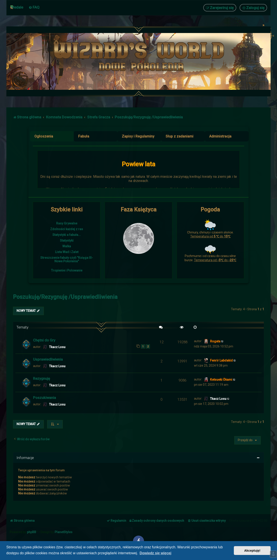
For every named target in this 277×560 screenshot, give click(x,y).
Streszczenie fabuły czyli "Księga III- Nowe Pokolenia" (66, 259)
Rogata (215, 341)
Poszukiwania (44, 397)
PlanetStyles (63, 532)
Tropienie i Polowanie (66, 270)
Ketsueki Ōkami (221, 379)
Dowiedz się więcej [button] (155, 553)
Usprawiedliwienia (48, 359)
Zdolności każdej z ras (66, 229)
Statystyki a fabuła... (66, 235)
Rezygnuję (41, 378)
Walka (66, 246)
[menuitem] (34, 7)
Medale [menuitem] (17, 7)
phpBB (31, 532)
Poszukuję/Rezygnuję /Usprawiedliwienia (65, 297)
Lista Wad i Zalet (66, 252)
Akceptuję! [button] (252, 550)
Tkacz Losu (57, 347)
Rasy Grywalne (66, 223)
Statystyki (67, 240)
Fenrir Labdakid (221, 360)
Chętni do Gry (44, 340)
